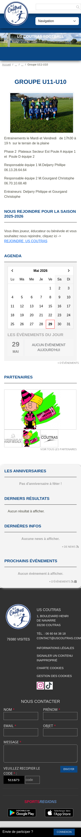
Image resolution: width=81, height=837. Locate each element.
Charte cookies (50, 668)
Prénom (51, 709)
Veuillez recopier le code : (22, 771)
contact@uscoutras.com (59, 638)
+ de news (69, 546)
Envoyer (68, 769)
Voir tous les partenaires (58, 449)
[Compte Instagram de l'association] (40, 686)
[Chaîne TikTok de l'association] (49, 686)
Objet (49, 726)
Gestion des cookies (54, 676)
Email (10, 726)
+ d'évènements (68, 363)
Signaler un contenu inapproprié (55, 658)
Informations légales (55, 648)
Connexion (64, 832)
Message (12, 742)
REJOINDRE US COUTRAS (25, 241)
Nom (9, 709)
